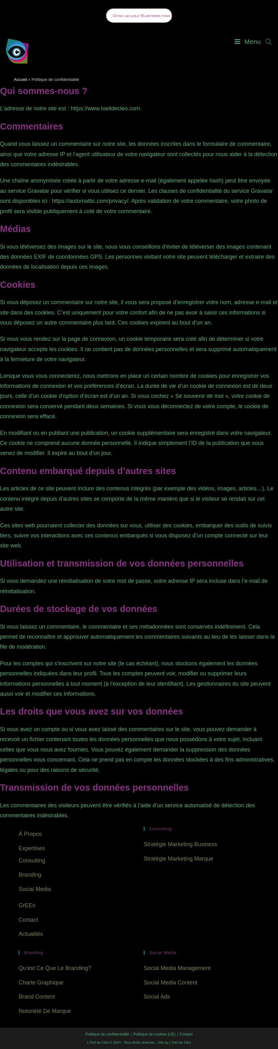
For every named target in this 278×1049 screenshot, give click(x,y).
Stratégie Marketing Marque (178, 859)
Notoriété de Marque (45, 1011)
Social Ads (157, 997)
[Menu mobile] (248, 42)
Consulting (32, 860)
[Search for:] (266, 42)
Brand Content (37, 997)
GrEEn (27, 905)
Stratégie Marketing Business (180, 844)
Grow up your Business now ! (142, 15)
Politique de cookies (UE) (154, 1034)
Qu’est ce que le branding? (55, 968)
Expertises (32, 848)
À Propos (30, 834)
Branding (30, 875)
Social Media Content (170, 982)
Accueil (20, 79)
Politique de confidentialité (107, 1034)
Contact (28, 920)
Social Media (35, 889)
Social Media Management (177, 968)
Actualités (31, 934)
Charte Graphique (41, 982)
